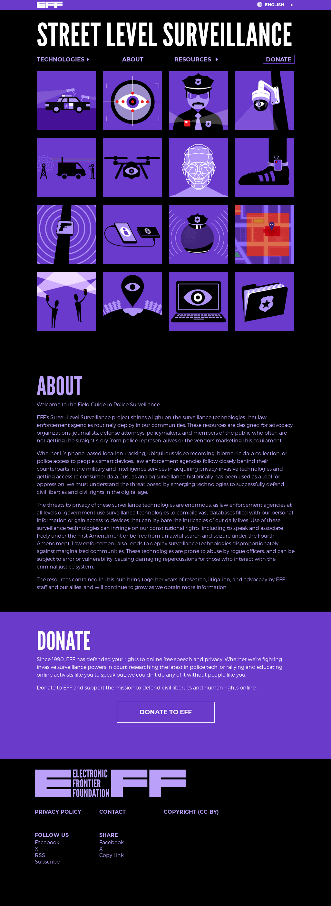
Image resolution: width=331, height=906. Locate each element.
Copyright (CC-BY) (191, 812)
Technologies (60, 59)
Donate (278, 59)
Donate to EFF (166, 712)
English (274, 4)
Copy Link (111, 855)
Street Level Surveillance (165, 35)
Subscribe (47, 861)
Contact (112, 812)
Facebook (47, 842)
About (132, 59)
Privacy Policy (58, 812)
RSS (40, 855)
